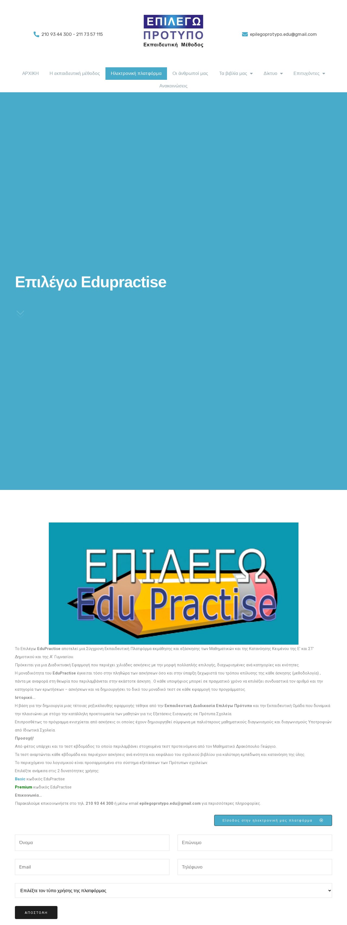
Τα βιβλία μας (236, 74)
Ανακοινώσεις (173, 85)
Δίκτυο (273, 74)
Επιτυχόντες (309, 74)
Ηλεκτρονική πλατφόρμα (136, 73)
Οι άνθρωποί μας (190, 73)
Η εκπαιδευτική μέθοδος (75, 73)
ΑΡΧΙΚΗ (30, 73)
